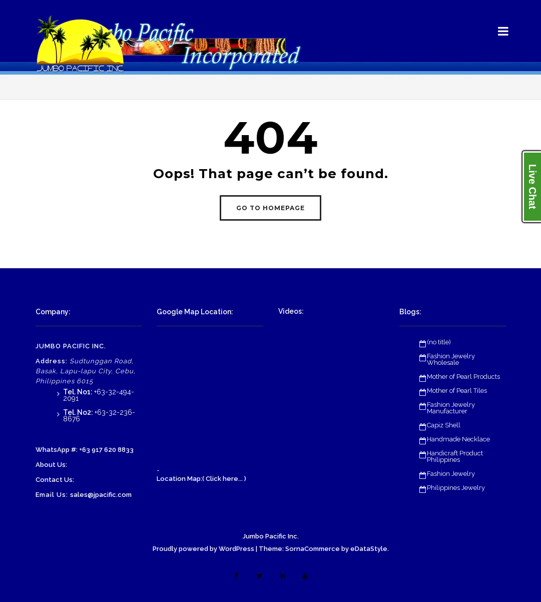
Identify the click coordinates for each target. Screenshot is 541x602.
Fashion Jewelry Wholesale (451, 359)
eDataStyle (368, 548)
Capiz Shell (443, 425)
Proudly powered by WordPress (203, 548)
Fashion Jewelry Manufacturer (451, 408)
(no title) (439, 342)
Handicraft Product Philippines (455, 456)
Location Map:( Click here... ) (201, 478)
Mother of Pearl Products (463, 376)
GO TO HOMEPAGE (270, 208)
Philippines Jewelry (456, 487)
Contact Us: (55, 479)
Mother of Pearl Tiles (457, 390)
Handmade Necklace (458, 439)
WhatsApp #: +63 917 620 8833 (85, 449)
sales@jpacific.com (101, 494)
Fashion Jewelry (451, 473)
